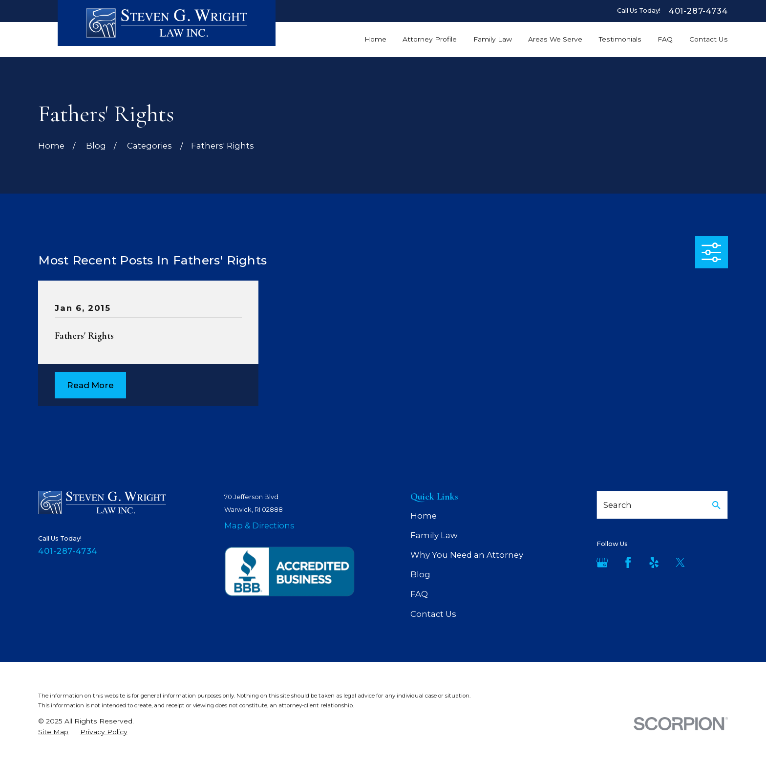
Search (617, 505)
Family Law (434, 535)
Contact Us (433, 614)
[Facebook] (628, 562)
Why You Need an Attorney (466, 555)
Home (423, 516)
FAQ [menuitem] (665, 39)
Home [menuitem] (375, 39)
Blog (420, 574)
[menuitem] (53, 732)
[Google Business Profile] (602, 562)
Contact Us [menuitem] (708, 39)
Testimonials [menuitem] (620, 39)
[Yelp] (654, 562)
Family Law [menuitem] (492, 39)
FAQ (419, 594)
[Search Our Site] (716, 505)
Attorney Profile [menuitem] (430, 39)
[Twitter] (680, 562)
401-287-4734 (698, 11)
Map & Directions (259, 525)
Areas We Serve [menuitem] (555, 39)
